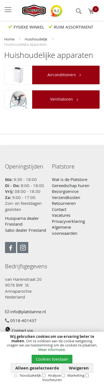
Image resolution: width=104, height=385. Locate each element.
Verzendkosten (66, 197)
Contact (59, 209)
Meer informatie (51, 349)
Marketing (75, 375)
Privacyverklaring (68, 221)
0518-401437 (21, 320)
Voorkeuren (52, 379)
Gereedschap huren (70, 185)
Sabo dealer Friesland (25, 230)
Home (9, 39)
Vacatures (61, 215)
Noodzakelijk (30, 375)
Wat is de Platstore (69, 179)
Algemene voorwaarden (64, 230)
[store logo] (31, 10)
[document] (52, 358)
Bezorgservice (65, 191)
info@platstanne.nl (25, 311)
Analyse (54, 375)
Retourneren (64, 203)
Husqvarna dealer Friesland (22, 221)
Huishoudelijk (36, 39)
